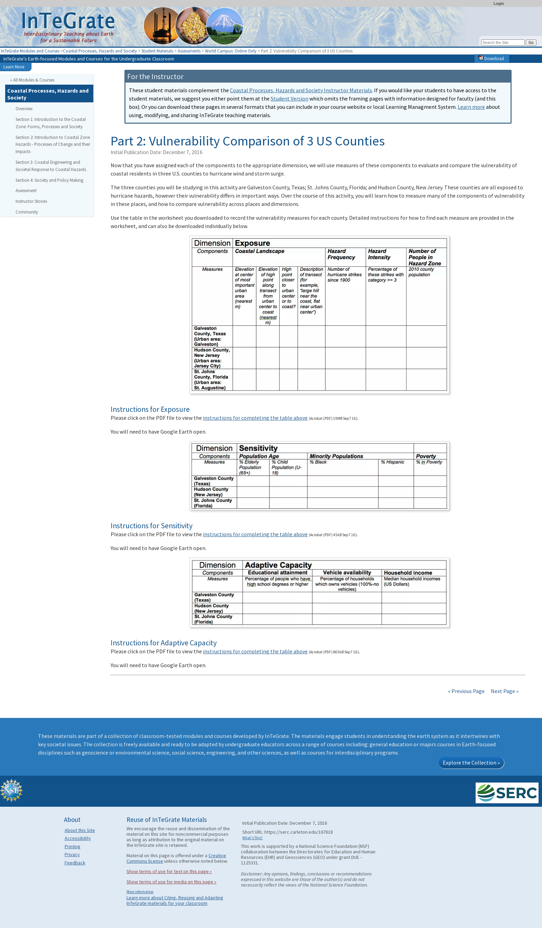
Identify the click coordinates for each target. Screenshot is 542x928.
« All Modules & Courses (32, 80)
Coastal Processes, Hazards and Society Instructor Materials (301, 90)
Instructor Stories (31, 201)
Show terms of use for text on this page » (169, 871)
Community (27, 212)
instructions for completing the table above (255, 417)
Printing (73, 846)
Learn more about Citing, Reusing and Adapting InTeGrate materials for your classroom (175, 900)
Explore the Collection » (471, 762)
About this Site (80, 830)
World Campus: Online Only (230, 51)
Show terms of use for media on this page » (171, 882)
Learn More (13, 66)
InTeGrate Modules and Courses (30, 51)
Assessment (26, 190)
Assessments (189, 51)
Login (499, 3)
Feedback (75, 863)
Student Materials (157, 51)
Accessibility (78, 838)
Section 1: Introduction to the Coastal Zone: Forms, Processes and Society (51, 122)
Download (491, 58)
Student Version (289, 98)
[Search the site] (503, 42)
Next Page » (504, 691)
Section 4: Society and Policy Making (49, 180)
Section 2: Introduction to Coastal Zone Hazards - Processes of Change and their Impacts (53, 144)
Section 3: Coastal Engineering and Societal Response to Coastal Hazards (51, 165)
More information (140, 891)
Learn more (471, 106)
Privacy (72, 854)
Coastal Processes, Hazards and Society (100, 51)
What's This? (252, 837)
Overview (24, 108)
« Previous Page (466, 691)
